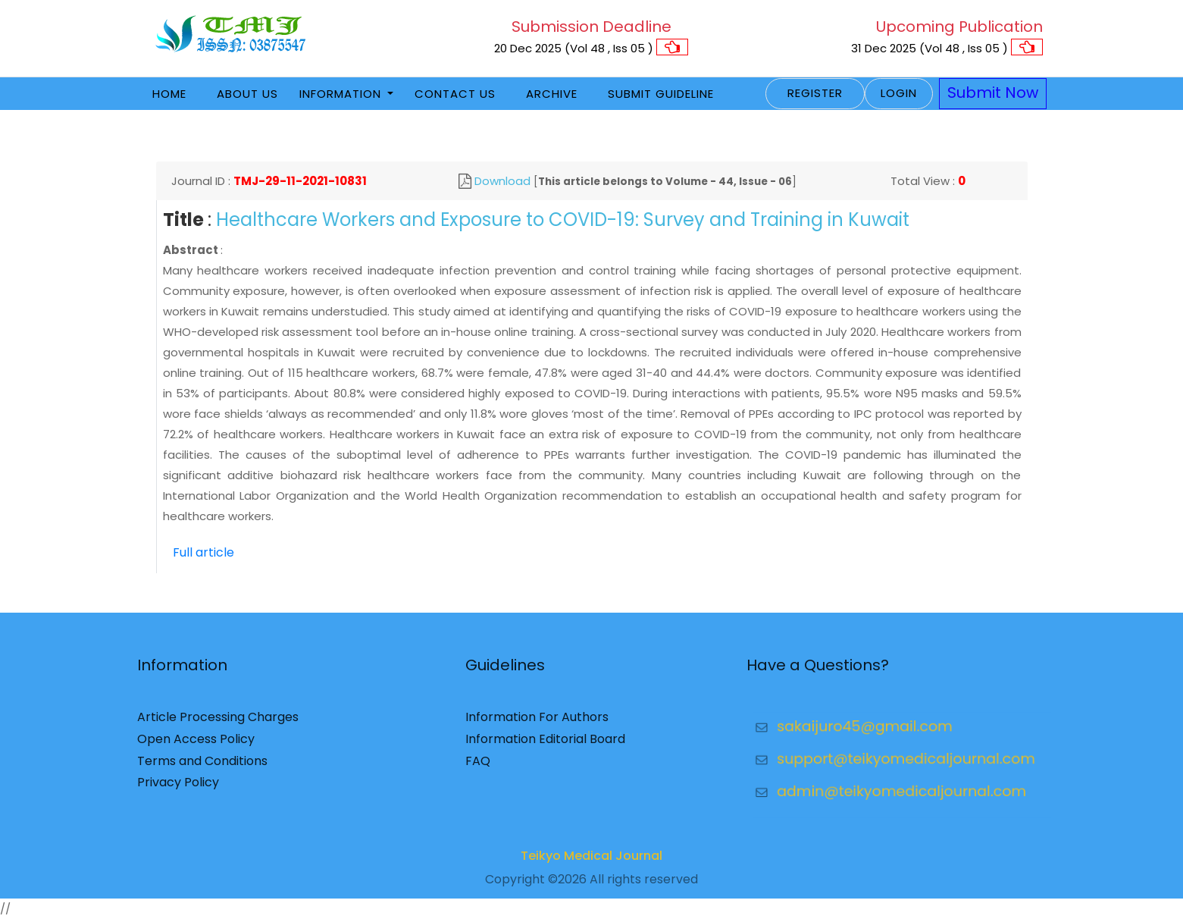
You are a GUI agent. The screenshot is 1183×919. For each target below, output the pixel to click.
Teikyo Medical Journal (591, 861)
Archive (551, 94)
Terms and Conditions (202, 765)
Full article (203, 552)
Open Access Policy (196, 743)
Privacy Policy (178, 787)
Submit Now (992, 92)
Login (899, 93)
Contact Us (455, 94)
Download (502, 181)
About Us (247, 94)
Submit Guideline (661, 94)
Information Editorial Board (545, 743)
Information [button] (342, 94)
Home (169, 94)
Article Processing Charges (218, 722)
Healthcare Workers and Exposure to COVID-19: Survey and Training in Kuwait (562, 219)
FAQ (477, 765)
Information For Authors (537, 722)
